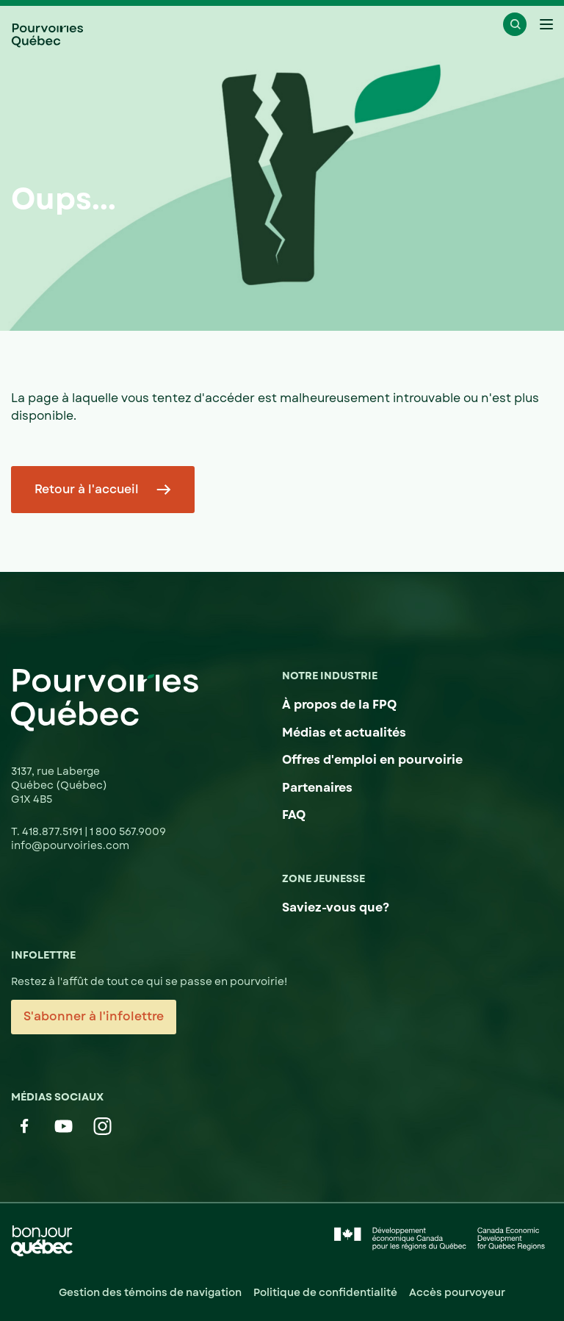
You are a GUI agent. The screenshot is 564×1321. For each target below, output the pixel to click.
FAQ (294, 814)
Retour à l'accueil (87, 489)
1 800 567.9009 (128, 831)
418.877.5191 (53, 831)
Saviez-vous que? (335, 907)
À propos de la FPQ (339, 704)
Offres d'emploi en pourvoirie (372, 759)
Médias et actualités (344, 732)
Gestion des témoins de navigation (150, 1292)
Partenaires (317, 787)
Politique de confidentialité (325, 1292)
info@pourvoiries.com (70, 845)
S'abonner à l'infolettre (94, 1016)
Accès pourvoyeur (457, 1292)
